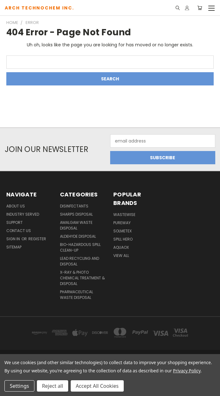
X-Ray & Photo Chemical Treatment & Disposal (82, 278)
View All (121, 255)
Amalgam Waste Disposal (76, 225)
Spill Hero (123, 239)
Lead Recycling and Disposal (79, 261)
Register (37, 239)
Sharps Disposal (76, 214)
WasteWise (124, 214)
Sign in (13, 239)
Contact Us (18, 230)
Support (14, 222)
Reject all (52, 385)
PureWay (122, 222)
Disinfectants (74, 206)
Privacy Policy (186, 371)
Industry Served (22, 214)
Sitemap (13, 247)
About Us (15, 206)
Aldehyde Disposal (78, 236)
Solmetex (122, 231)
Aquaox (121, 247)
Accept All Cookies (97, 385)
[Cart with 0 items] (199, 8)
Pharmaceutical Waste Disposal (76, 294)
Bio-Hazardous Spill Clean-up (80, 247)
